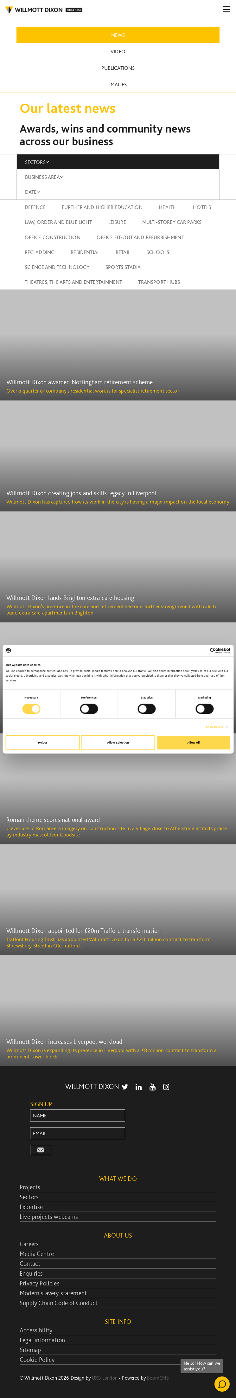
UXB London (105, 1378)
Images (118, 84)
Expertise (31, 1207)
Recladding (40, 252)
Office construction (52, 237)
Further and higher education (102, 207)
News (118, 35)
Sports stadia (123, 267)
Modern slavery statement (53, 1293)
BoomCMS (158, 1378)
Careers (29, 1244)
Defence (35, 207)
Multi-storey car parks (172, 222)
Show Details (214, 727)
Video (118, 51)
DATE (32, 192)
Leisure (117, 222)
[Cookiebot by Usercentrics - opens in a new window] (203, 650)
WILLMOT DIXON (43, 10)
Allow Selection (118, 742)
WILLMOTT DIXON (92, 1086)
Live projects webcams (49, 1216)
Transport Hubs (159, 282)
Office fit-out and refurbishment (140, 237)
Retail (123, 252)
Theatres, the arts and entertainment (73, 282)
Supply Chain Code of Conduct (59, 1303)
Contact (30, 1263)
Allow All (193, 742)
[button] (41, 1150)
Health (168, 207)
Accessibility (36, 1330)
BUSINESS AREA (44, 177)
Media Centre (37, 1254)
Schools (157, 252)
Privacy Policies (40, 1283)
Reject (42, 742)
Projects (30, 1187)
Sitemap (30, 1350)
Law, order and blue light (58, 222)
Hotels (202, 207)
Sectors (29, 1197)
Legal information (42, 1340)
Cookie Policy (37, 1359)
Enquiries (31, 1273)
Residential (85, 252)
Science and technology (57, 267)
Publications (118, 68)
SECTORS (37, 162)
